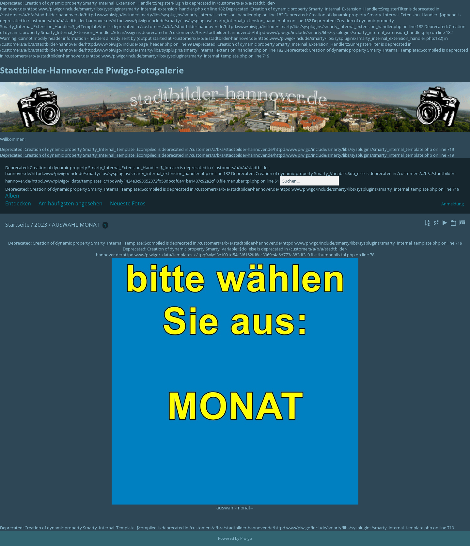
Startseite (17, 224)
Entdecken (18, 203)
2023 (40, 224)
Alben (12, 195)
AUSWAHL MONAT (76, 224)
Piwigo (246, 538)
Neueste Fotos (128, 203)
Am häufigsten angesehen (70, 203)
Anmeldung (452, 204)
